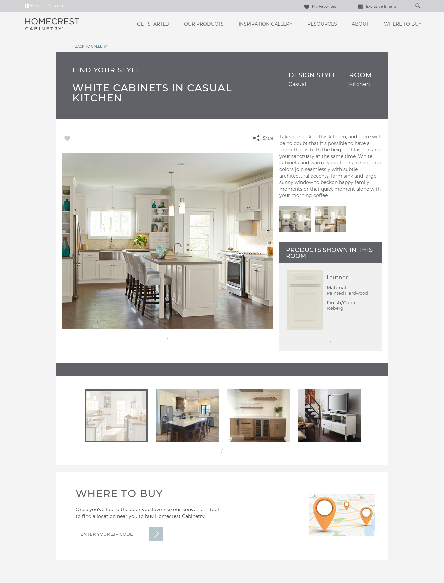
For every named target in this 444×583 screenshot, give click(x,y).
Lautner (337, 277)
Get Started (153, 24)
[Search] (411, 5)
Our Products (204, 24)
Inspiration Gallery (265, 24)
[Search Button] (418, 6)
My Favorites (319, 6)
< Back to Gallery (89, 46)
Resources (322, 24)
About (360, 24)
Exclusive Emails (376, 6)
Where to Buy (403, 24)
